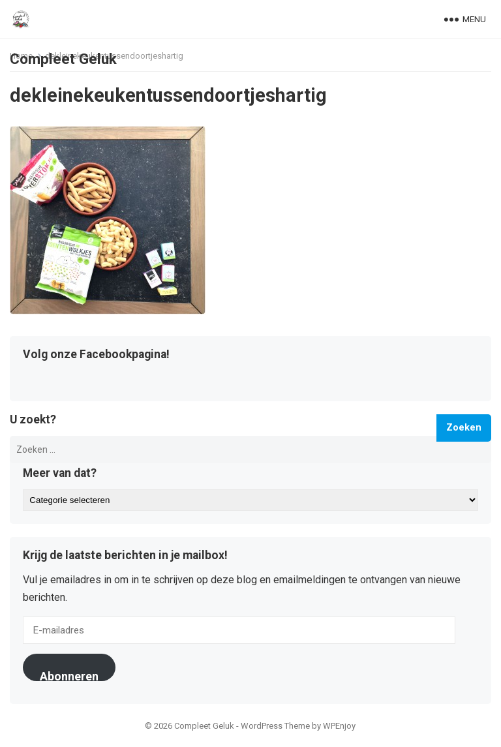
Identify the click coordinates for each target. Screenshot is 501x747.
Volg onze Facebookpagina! (96, 355)
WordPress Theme (275, 726)
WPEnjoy (339, 726)
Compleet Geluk (63, 58)
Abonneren (69, 675)
